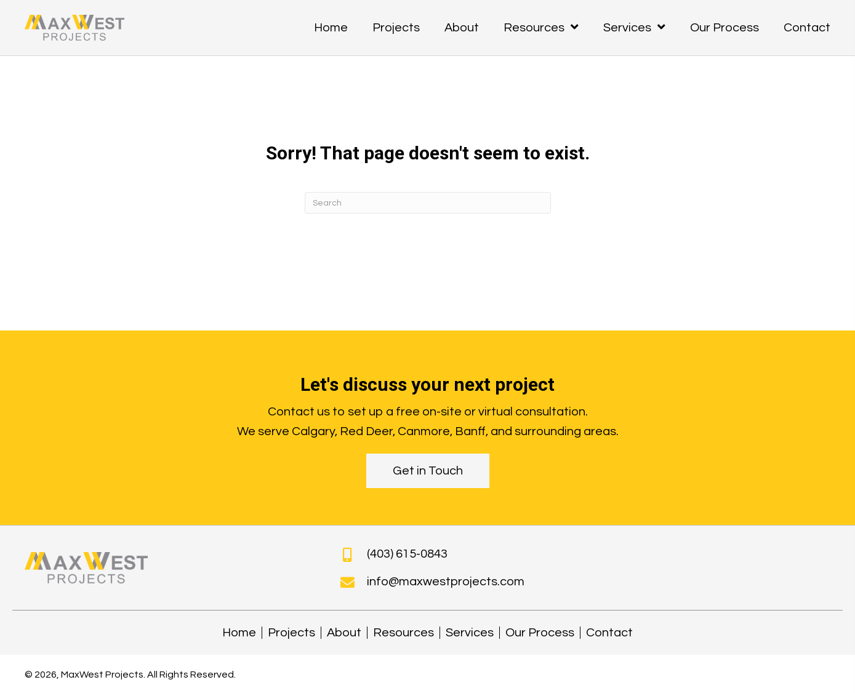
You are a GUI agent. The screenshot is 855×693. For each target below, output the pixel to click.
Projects (291, 633)
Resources (403, 633)
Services (470, 633)
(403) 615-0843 (407, 554)
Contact (609, 633)
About (344, 633)
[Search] (428, 203)
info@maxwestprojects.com (445, 581)
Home (239, 633)
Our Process (539, 633)
